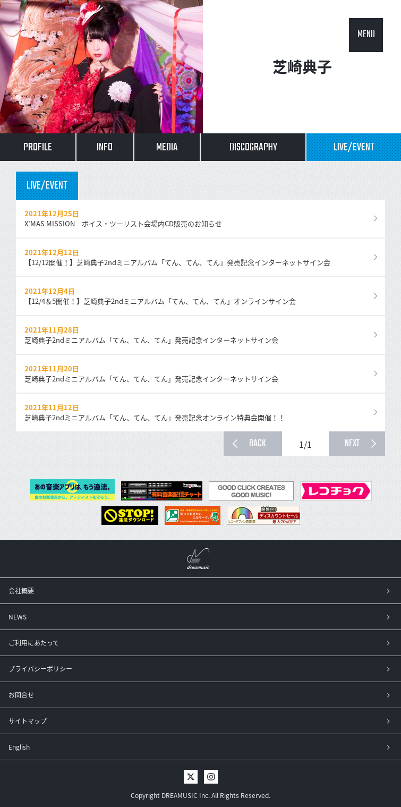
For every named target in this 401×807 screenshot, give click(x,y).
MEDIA (167, 147)
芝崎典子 (302, 67)
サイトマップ (27, 721)
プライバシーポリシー (40, 669)
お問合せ (21, 695)
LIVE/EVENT (354, 147)
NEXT (352, 444)
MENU (366, 35)
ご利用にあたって (33, 643)
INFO (105, 147)
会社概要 (21, 591)
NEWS (17, 617)
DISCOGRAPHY (253, 147)
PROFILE (37, 147)
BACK (257, 444)
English (19, 747)
